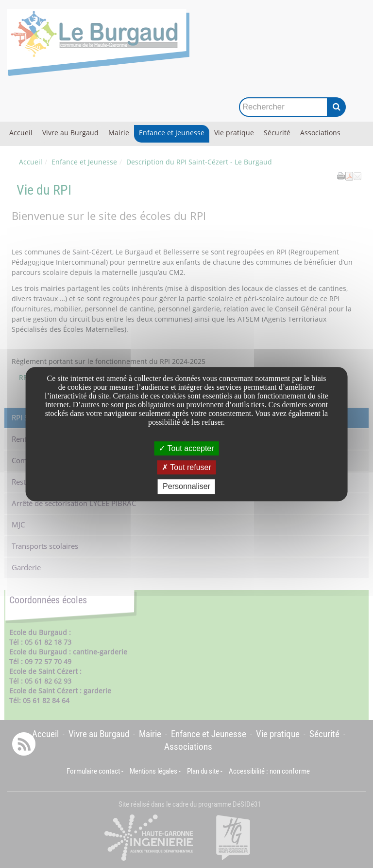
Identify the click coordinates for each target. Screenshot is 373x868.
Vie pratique (234, 132)
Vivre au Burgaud (70, 132)
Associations (320, 132)
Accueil (21, 132)
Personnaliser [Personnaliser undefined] (186, 487)
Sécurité (277, 132)
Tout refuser (186, 467)
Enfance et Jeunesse (171, 132)
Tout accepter (186, 448)
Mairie (118, 132)
